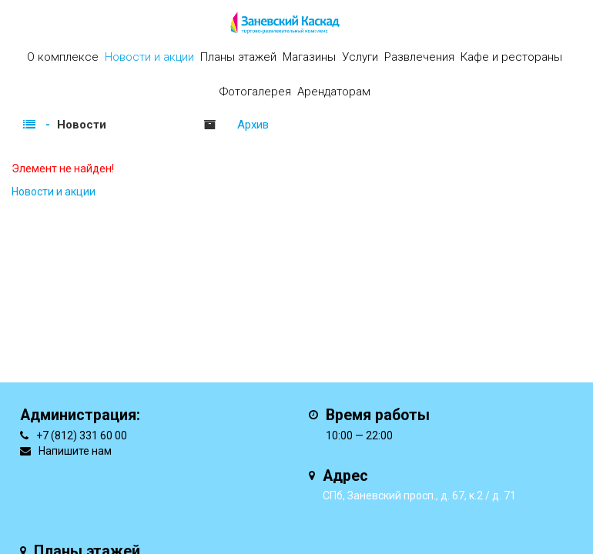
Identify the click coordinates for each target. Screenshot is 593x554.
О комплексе (63, 57)
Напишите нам (75, 451)
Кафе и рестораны (511, 57)
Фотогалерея (255, 91)
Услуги (360, 57)
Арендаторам (333, 91)
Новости (81, 125)
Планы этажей (238, 57)
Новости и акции (149, 57)
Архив (253, 125)
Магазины (309, 57)
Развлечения (419, 57)
